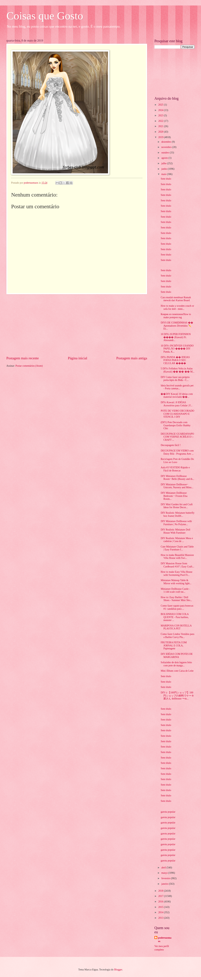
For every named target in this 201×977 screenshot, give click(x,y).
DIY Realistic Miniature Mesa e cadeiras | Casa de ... (177, 540)
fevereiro (166, 878)
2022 (161, 121)
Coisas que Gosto (44, 16)
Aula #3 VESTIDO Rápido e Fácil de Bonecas (175, 469)
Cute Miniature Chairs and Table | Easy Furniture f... (177, 548)
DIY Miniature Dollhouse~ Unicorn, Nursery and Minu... (177, 486)
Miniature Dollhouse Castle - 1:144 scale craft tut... (175, 590)
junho (164, 168)
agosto (164, 158)
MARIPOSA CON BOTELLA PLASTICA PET (176, 627)
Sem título (166, 178)
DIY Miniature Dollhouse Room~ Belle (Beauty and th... (177, 478)
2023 (161, 115)
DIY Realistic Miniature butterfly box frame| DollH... (177, 514)
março (164, 872)
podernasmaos (164, 939)
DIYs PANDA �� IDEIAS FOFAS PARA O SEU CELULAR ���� (175, 360)
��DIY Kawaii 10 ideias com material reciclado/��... (177, 395)
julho (164, 163)
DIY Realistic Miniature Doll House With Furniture (175, 531)
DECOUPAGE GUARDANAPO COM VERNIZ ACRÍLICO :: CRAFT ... (177, 436)
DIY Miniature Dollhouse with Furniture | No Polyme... (176, 523)
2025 (161, 104)
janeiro (165, 883)
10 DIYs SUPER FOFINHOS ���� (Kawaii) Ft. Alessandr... (176, 337)
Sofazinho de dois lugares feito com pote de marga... (176, 664)
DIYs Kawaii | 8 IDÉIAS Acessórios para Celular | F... (176, 404)
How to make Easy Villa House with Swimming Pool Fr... (176, 573)
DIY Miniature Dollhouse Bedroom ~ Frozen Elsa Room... (174, 496)
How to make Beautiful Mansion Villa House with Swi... (177, 557)
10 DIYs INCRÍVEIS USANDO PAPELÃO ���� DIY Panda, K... (177, 348)
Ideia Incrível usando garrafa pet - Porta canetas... (177, 387)
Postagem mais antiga (131, 358)
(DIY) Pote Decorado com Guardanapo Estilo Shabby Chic (175, 425)
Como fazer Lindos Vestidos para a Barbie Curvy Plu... (177, 636)
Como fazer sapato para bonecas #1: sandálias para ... (177, 607)
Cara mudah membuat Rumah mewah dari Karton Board (176, 299)
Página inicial (77, 358)
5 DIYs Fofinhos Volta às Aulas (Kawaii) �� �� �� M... (177, 370)
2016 (161, 901)
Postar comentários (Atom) (29, 365)
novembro (166, 147)
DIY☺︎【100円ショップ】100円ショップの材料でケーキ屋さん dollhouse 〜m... (177, 695)
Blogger (118, 969)
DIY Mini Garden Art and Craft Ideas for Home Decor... (177, 506)
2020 (161, 131)
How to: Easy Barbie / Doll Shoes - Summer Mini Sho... (176, 599)
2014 (161, 912)
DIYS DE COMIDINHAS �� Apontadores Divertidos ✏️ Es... (177, 325)
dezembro (166, 141)
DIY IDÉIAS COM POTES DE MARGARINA (177, 655)
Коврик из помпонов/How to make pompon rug (176, 316)
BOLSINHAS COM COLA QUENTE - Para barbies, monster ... (175, 617)
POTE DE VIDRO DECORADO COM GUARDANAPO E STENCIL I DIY (177, 413)
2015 (161, 907)
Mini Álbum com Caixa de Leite (177, 670)
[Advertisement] (76, 325)
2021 (161, 126)
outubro (165, 152)
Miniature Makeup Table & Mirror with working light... (176, 582)
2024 (161, 110)
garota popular (168, 811)
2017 (161, 896)
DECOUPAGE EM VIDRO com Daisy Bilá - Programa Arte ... (177, 452)
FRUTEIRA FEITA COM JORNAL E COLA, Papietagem (174, 645)
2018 (161, 890)
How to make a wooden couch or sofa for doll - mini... (177, 307)
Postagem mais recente (22, 358)
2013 (161, 917)
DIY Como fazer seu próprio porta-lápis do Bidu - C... (175, 379)
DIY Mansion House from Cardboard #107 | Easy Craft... (177, 565)
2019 (161, 137)
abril (164, 867)
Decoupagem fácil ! (171, 445)
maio (164, 174)
